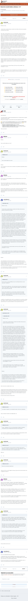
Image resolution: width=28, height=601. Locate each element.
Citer (3, 75)
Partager (14, 584)
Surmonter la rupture (19, 91)
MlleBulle (5, 136)
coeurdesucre (6, 199)
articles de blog (12, 99)
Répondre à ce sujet (14, 14)
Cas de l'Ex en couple (19, 88)
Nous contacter (14, 598)
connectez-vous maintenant (8, 574)
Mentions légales (13, 596)
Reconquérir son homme (9, 91)
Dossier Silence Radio (8, 87)
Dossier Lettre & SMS (19, 87)
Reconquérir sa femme (19, 90)
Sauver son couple (8, 90)
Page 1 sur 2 (14, 18)
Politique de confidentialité (5, 596)
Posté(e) (7, 23)
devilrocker (4, 9)
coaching (21, 99)
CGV (17, 596)
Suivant (24, 18)
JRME (4, 111)
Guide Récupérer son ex (9, 88)
